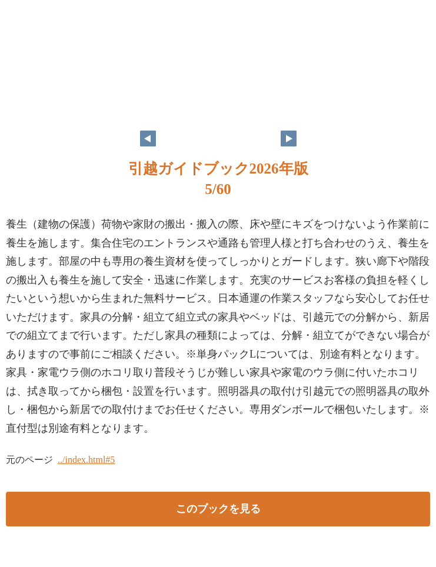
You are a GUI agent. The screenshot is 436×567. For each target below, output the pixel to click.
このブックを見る (218, 509)
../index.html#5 (86, 460)
